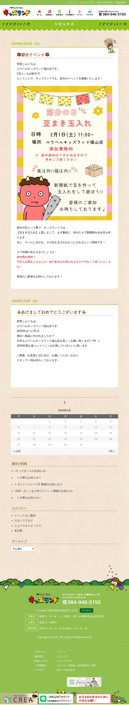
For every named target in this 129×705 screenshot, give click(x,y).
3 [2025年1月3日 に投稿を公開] (81, 421)
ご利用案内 (40, 666)
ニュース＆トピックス (27, 525)
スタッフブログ (87, 2)
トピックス (73, 2)
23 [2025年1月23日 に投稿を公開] (65, 438)
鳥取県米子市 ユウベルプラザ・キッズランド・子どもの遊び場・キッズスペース (16, 11)
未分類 (18, 530)
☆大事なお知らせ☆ (27, 477)
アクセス (86, 611)
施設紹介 (39, 657)
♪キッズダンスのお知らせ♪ (30, 470)
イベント (61, 652)
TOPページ (40, 652)
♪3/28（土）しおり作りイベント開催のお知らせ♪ (43, 491)
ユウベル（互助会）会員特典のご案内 (76, 666)
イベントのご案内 (25, 515)
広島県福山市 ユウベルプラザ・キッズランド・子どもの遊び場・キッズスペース (43, 599)
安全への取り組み (105, 2)
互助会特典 (121, 2)
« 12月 (17, 451)
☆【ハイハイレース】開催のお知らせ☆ (38, 484)
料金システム (41, 661)
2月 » (112, 451)
